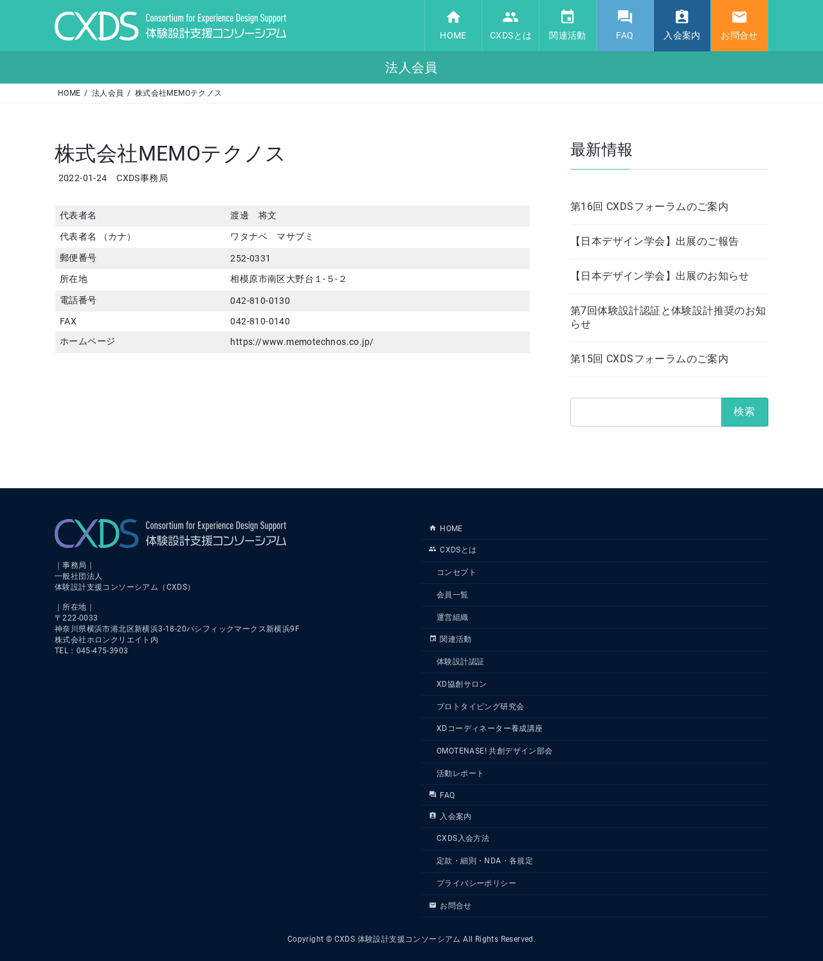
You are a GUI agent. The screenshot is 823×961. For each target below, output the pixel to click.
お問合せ (450, 905)
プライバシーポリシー (476, 883)
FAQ (442, 795)
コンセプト (456, 572)
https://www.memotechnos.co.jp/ (302, 342)
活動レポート (460, 773)
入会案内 (450, 815)
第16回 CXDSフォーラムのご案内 (649, 206)
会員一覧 (453, 594)
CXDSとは (453, 549)
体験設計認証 (460, 661)
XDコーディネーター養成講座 (490, 728)
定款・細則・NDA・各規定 (485, 860)
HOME (446, 528)
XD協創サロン (462, 684)
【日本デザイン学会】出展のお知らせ (660, 275)
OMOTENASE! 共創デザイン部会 (495, 750)
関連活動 (450, 639)
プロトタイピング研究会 (480, 705)
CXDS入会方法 (463, 838)
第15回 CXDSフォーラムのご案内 (649, 358)
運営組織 (453, 616)
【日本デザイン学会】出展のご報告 (654, 240)
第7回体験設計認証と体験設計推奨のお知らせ (668, 317)
